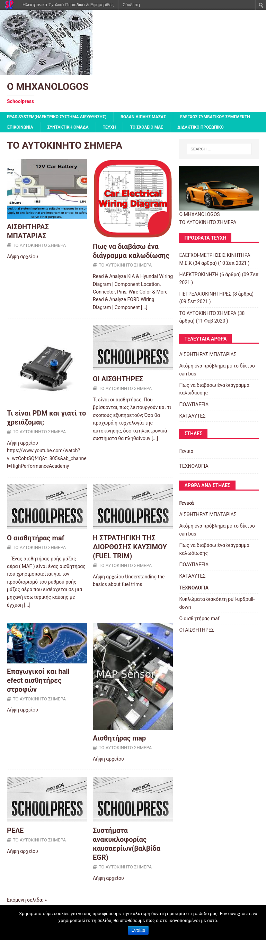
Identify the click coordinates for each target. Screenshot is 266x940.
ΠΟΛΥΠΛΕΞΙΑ (194, 404)
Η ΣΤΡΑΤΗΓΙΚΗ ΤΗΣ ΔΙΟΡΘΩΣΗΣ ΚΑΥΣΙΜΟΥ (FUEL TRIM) (130, 547)
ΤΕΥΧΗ (109, 127)
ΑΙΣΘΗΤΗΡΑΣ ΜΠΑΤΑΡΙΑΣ (207, 354)
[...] (144, 307)
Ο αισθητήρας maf (35, 538)
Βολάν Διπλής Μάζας (143, 116)
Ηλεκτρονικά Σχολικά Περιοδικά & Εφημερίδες (68, 4)
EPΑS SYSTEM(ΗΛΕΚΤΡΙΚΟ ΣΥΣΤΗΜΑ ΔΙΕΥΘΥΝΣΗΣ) (56, 116)
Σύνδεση (131, 4)
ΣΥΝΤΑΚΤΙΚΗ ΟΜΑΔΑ (68, 127)
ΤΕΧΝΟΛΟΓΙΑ (193, 466)
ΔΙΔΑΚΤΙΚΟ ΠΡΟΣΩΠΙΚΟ (200, 127)
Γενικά (186, 451)
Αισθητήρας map (119, 738)
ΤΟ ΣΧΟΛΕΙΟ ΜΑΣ (146, 127)
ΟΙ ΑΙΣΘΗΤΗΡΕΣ (118, 379)
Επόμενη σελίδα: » (27, 900)
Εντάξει (138, 930)
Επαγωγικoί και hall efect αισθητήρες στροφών (38, 680)
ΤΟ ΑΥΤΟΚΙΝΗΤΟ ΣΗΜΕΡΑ (39, 245)
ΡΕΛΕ (15, 830)
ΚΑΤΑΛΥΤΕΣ (192, 416)
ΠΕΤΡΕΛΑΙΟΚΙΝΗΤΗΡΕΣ (205, 294)
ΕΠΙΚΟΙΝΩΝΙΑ (20, 127)
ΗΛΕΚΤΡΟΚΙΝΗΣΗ (198, 274)
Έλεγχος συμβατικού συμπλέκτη (215, 116)
